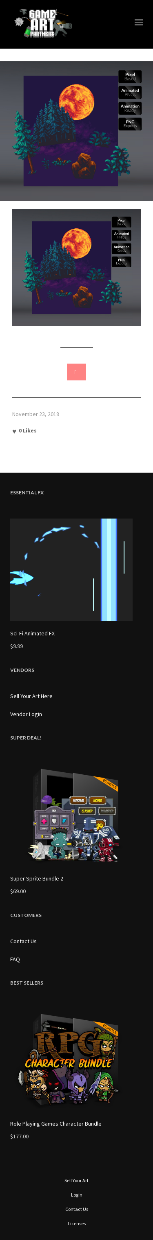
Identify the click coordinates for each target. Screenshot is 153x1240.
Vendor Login (26, 714)
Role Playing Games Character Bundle (56, 1123)
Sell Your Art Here (31, 696)
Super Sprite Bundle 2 (36, 878)
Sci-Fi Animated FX (32, 633)
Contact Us (23, 941)
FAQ (15, 959)
